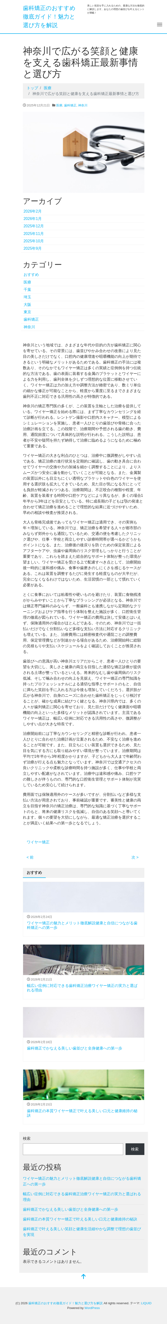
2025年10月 (34, 241)
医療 (59, 105)
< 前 (30, 857)
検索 (26, 1138)
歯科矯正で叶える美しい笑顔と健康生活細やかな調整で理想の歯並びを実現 (82, 1232)
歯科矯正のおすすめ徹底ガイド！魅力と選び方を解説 (49, 16)
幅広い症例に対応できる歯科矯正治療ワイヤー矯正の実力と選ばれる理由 (82, 1197)
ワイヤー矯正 (38, 842)
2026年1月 (33, 219)
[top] (83, 1277)
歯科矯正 (70, 105)
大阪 (27, 305)
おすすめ (31, 275)
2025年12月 (34, 226)
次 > (135, 857)
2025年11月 (34, 234)
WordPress (92, 1308)
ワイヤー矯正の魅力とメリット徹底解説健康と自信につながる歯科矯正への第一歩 (82, 1181)
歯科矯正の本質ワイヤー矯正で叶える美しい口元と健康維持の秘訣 (80, 1219)
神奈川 (82, 105)
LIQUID (146, 1303)
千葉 (27, 290)
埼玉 (27, 297)
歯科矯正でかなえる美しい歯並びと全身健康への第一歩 (74, 1048)
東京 (27, 312)
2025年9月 (33, 248)
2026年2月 (33, 211)
